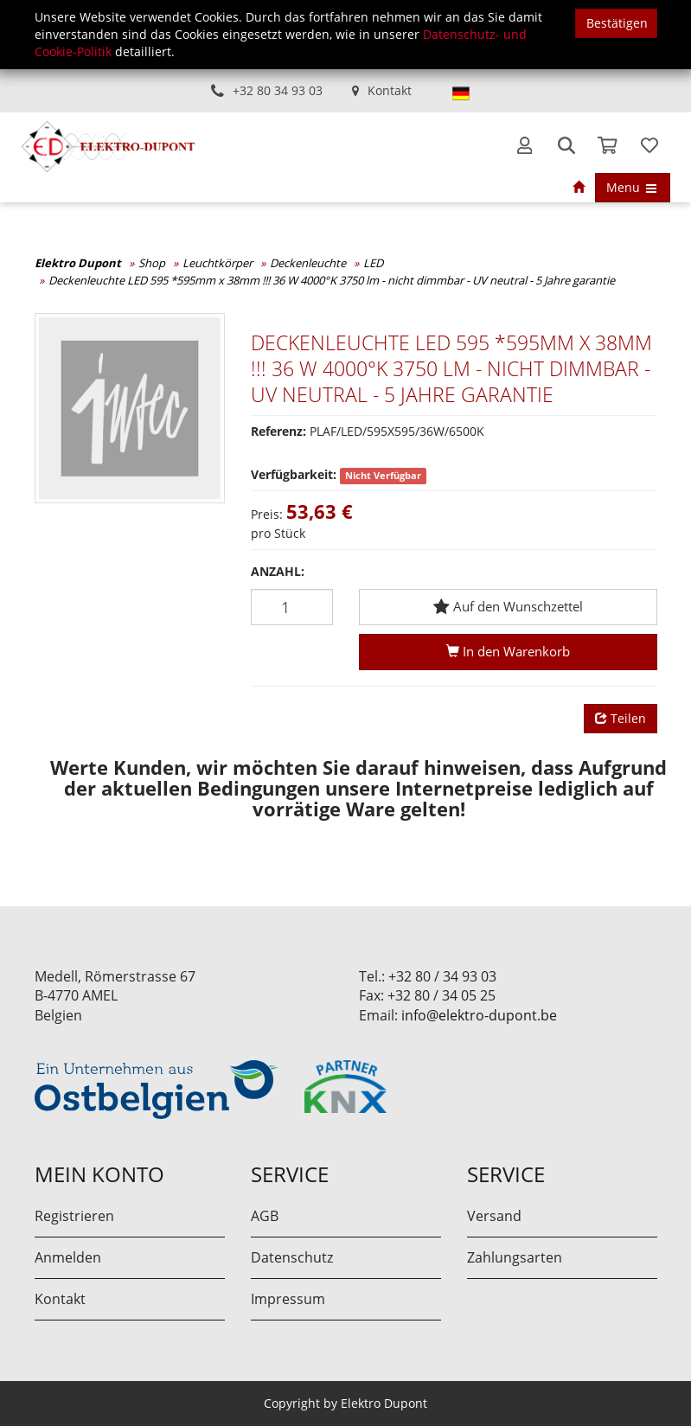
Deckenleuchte (308, 263)
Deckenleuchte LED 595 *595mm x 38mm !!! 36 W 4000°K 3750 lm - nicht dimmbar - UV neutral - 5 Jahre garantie (331, 280)
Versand (494, 1215)
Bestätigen (617, 23)
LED (373, 263)
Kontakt (390, 90)
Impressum (288, 1298)
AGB (264, 1215)
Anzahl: (277, 571)
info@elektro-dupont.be (479, 1015)
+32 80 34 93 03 (278, 90)
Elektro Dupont (78, 263)
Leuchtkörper (217, 263)
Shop (151, 263)
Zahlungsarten (514, 1257)
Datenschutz (292, 1257)
